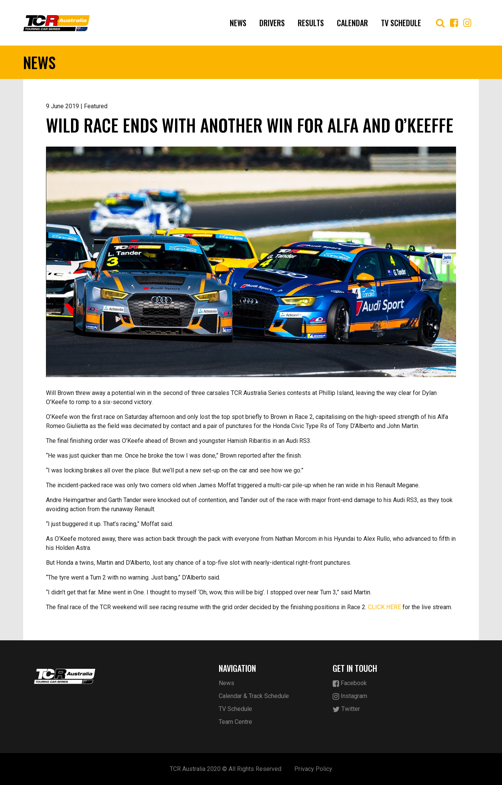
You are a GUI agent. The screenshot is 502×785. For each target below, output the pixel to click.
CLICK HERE (384, 607)
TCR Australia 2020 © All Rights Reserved (225, 768)
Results (311, 22)
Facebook (350, 683)
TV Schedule (401, 22)
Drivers (272, 22)
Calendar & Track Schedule (254, 696)
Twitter (346, 709)
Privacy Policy (313, 768)
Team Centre (235, 721)
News (238, 22)
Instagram (350, 696)
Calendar (352, 22)
